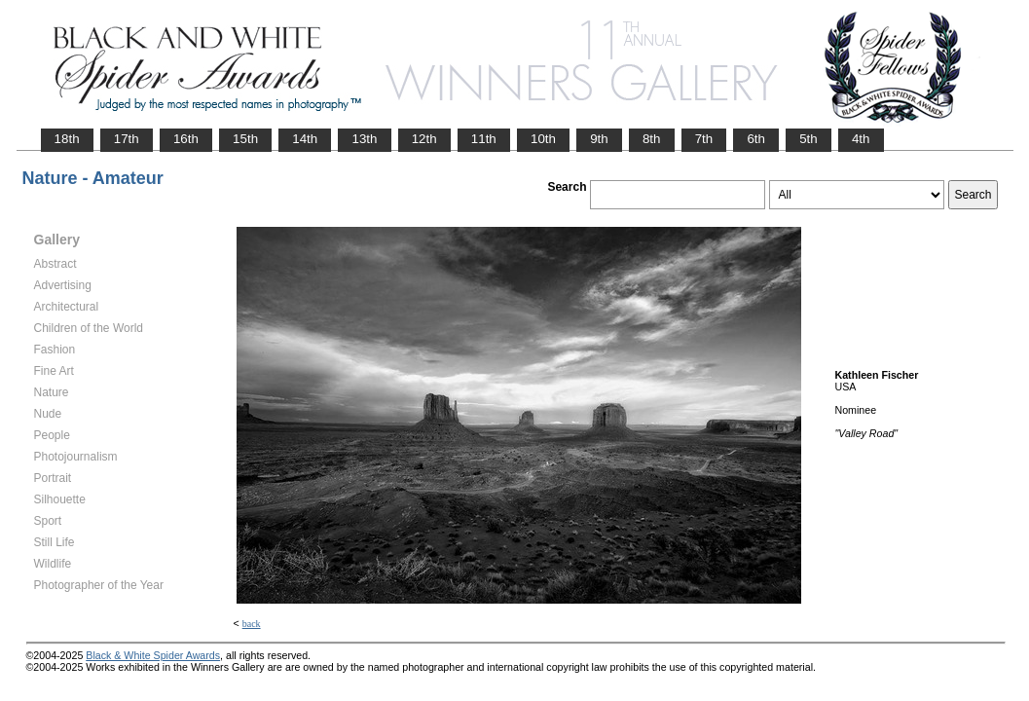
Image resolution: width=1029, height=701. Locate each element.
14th (304, 138)
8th (652, 138)
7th (704, 138)
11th (483, 138)
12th (424, 138)
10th (543, 138)
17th (126, 138)
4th (861, 138)
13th (364, 138)
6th (756, 138)
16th (186, 138)
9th (599, 138)
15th (245, 138)
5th (808, 138)
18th (67, 138)
